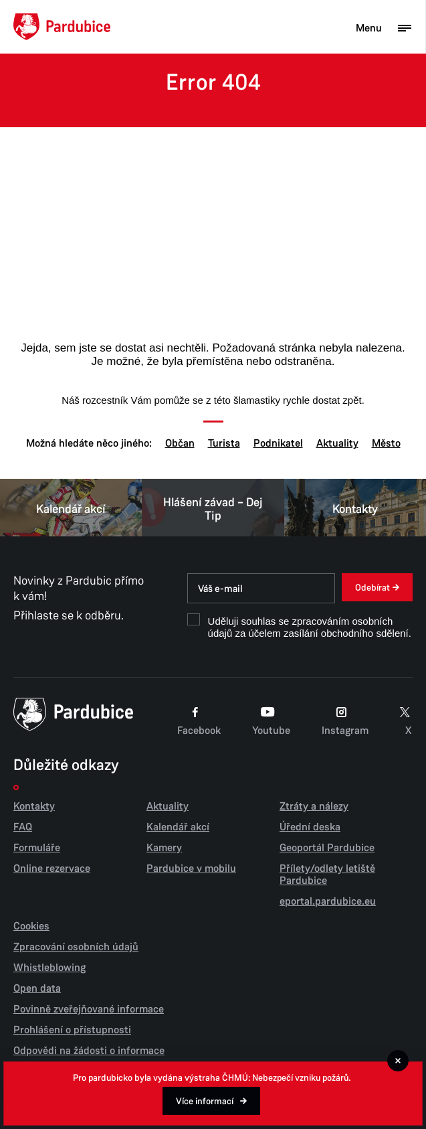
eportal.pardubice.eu (328, 901)
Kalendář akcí (71, 507)
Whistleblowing (49, 967)
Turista (224, 443)
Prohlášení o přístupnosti (72, 1030)
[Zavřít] (398, 1060)
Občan (180, 443)
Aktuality (337, 443)
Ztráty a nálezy (314, 806)
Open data (37, 988)
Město (386, 443)
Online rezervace (51, 868)
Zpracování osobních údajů (75, 947)
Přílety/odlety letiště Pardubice (327, 874)
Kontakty (355, 507)
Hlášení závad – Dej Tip (213, 507)
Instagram (345, 721)
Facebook (199, 721)
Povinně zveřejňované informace (88, 1009)
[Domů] (61, 26)
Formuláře (36, 847)
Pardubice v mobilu (191, 868)
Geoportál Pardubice (327, 847)
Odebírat (372, 587)
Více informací (204, 1101)
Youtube (271, 721)
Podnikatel (278, 443)
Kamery (164, 847)
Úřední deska (310, 827)
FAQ (22, 827)
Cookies (31, 926)
